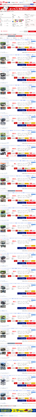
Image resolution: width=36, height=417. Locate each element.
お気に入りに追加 (33, 41)
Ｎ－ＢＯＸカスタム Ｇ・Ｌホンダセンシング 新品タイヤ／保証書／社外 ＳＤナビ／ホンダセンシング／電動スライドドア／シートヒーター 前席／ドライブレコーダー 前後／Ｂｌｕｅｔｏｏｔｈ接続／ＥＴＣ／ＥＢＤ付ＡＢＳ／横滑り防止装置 (19, 313)
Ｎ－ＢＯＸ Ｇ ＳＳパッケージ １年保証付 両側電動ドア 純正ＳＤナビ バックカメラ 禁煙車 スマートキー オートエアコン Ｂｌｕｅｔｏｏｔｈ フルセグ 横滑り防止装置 (19, 268)
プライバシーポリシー (15, 415)
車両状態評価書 (26, 47)
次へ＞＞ (34, 34)
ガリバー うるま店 (2, 250)
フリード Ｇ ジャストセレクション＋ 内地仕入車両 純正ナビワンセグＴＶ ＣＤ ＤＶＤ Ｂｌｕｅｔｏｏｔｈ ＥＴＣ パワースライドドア (19, 360)
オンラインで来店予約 (21, 49)
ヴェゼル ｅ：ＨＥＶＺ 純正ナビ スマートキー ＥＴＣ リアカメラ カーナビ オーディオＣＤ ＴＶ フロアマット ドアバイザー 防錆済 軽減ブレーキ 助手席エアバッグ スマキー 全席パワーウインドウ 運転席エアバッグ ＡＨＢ (19, 375)
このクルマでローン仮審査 (12, 155)
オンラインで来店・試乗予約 (21, 155)
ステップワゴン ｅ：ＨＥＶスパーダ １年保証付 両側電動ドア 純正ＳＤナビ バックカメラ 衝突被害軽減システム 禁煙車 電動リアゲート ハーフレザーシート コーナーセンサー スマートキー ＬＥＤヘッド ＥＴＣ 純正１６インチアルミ (19, 390)
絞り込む (32, 31)
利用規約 (12, 415)
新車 (13, 25)
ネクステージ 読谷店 (2, 97)
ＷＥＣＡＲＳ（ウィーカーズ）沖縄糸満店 (4, 325)
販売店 (22, 2)
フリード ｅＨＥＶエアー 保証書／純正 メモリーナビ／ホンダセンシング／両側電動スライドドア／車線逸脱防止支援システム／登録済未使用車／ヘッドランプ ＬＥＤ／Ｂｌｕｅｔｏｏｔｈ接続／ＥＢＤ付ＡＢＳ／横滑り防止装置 (19, 130)
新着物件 (17, 25)
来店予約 (13, 23)
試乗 (17, 23)
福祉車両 (13, 26)
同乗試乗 (21, 23)
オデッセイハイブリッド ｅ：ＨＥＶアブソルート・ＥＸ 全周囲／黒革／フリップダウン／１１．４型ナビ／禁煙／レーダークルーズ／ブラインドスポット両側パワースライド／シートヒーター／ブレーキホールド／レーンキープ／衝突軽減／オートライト (19, 145)
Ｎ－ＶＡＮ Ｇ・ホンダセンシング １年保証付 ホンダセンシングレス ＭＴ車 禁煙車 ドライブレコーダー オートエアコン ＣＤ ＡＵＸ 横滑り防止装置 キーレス (19, 192)
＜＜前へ (27, 34)
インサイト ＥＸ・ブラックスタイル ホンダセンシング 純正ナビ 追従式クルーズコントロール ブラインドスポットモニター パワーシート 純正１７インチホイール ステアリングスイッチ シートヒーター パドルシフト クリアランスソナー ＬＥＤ (19, 345)
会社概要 (10, 415)
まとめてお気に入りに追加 (11, 343)
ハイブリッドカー (18, 26)
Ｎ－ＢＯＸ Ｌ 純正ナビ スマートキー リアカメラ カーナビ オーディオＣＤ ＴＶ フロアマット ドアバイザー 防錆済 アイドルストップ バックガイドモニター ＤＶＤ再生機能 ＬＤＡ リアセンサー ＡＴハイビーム (19, 253)
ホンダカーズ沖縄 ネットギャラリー (4, 82)
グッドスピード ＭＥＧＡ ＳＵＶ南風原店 (4, 357)
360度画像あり (27, 17)
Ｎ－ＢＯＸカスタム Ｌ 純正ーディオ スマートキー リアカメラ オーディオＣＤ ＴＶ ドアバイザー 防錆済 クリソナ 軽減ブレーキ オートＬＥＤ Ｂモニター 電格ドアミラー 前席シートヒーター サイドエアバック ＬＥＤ (19, 115)
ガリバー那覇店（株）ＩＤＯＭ (3, 310)
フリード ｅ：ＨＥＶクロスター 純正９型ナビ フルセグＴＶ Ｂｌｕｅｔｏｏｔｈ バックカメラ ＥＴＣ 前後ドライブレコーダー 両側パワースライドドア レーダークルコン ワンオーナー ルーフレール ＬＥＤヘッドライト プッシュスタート (19, 328)
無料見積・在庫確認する (31, 49)
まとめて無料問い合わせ (18, 343)
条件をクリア (25, 31)
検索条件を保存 (21, 31)
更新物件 (21, 25)
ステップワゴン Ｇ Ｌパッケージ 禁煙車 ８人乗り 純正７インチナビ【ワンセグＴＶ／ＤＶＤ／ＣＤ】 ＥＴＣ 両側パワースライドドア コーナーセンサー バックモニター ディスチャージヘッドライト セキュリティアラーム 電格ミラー (19, 298)
